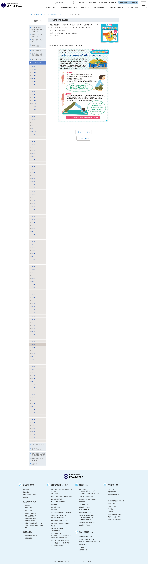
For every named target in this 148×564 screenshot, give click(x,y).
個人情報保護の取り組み (114, 514)
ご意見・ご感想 (102, 2)
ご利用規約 (111, 511)
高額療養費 (54, 504)
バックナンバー (84, 138)
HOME (31, 14)
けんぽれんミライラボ (57, 546)
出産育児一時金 (55, 507)
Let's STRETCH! (37, 63)
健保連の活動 (27, 532)
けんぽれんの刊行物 (29, 502)
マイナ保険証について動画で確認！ (61, 543)
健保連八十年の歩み (30, 513)
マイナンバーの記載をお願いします (61, 540)
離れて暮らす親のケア (38, 59)
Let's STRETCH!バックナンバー (54, 14)
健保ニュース (28, 510)
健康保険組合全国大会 (31, 535)
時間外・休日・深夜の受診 (58, 515)
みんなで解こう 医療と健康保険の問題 (61, 496)
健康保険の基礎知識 (56, 499)
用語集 (53, 526)
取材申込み (112, 2)
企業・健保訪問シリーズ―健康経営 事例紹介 (38, 454)
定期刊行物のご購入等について (33, 523)
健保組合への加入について (86, 539)
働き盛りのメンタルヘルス (36, 449)
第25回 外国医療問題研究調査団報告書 (30, 519)
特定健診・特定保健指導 (58, 518)
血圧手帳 (34, 464)
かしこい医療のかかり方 (58, 502)
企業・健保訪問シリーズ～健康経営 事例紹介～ (86, 519)
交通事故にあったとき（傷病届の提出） (57, 529)
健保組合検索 (83, 544)
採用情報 (25, 497)
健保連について (28, 485)
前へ (79, 132)
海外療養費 (54, 510)
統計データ (111, 489)
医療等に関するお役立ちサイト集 (60, 523)
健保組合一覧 (83, 550)
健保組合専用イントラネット (128, 2)
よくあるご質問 (91, 2)
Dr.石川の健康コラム (38, 444)
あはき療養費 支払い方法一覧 (116, 501)
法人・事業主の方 (86, 532)
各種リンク (82, 547)
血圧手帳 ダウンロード (86, 525)
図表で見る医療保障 (30, 516)
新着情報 (81, 2)
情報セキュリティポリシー (115, 517)
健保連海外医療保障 (113, 494)
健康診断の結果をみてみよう (59, 520)
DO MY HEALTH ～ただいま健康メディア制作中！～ (38, 29)
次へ (88, 132)
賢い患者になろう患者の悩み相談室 (37, 55)
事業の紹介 (26, 489)
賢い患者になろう (84, 504)
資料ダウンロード (114, 484)
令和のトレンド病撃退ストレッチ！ (37, 35)
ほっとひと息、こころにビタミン (37, 46)
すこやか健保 (28, 508)
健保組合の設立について (86, 536)
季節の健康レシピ (84, 502)
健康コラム (39, 14)
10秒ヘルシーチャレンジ (38, 40)
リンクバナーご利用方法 (114, 520)
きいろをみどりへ (56, 494)
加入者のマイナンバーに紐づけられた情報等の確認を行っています (61, 537)
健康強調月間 (28, 538)
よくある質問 (111, 503)
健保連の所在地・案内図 (29, 495)
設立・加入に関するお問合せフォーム (89, 542)
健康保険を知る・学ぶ (59, 484)
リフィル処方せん (56, 533)
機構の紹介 (26, 492)
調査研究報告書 (112, 492)
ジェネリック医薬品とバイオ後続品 (61, 512)
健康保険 (27, 505)
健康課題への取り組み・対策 (37, 459)
